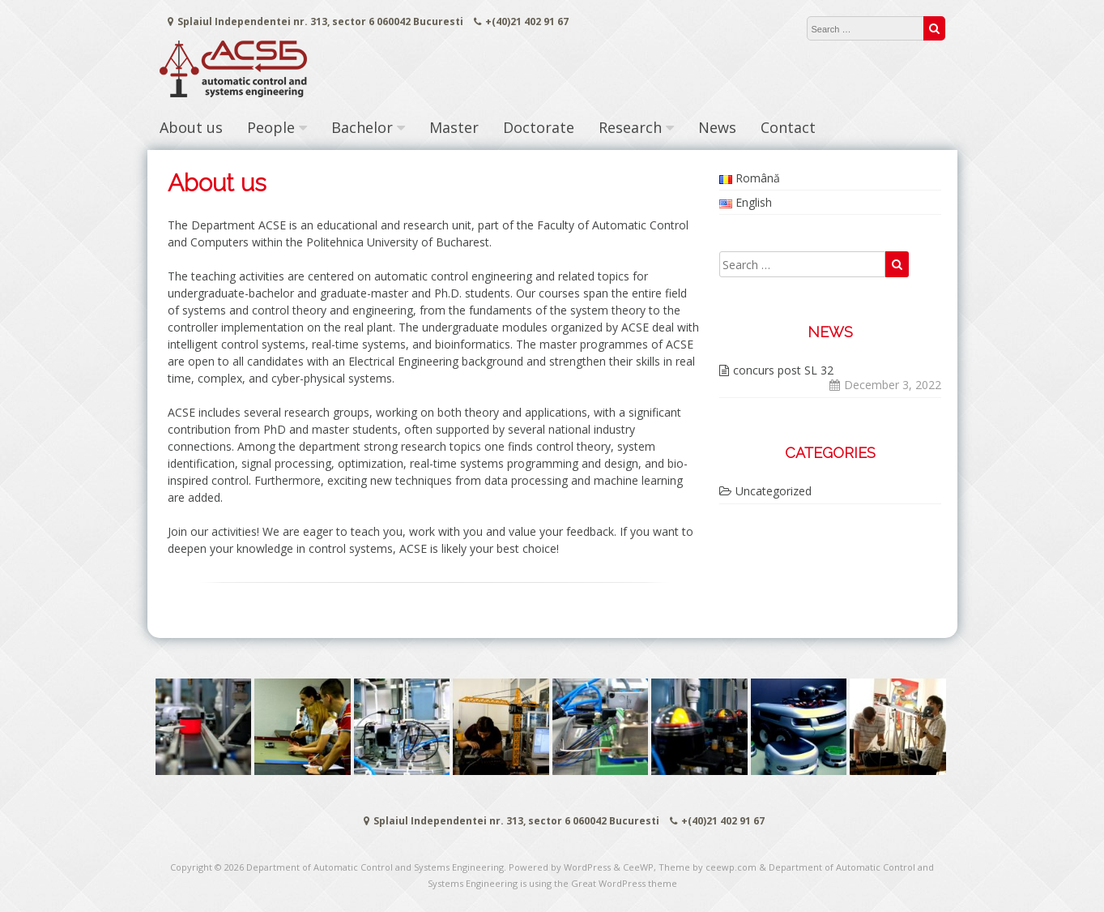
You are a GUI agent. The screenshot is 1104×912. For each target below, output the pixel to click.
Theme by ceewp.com (708, 867)
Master (454, 127)
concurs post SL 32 (783, 370)
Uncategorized (773, 491)
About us (191, 127)
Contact (788, 127)
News (717, 127)
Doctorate (538, 127)
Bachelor (362, 127)
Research (630, 127)
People (271, 127)
